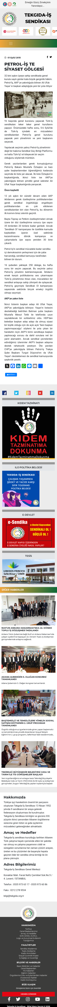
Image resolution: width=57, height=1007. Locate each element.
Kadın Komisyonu (28, 980)
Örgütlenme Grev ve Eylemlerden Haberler (28, 975)
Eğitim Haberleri (28, 973)
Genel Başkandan (28, 968)
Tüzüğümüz (28, 940)
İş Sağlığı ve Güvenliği (28, 958)
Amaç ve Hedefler (28, 933)
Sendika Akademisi (28, 949)
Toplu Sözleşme (28, 951)
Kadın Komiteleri (28, 953)
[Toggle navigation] (11, 43)
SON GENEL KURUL (28, 936)
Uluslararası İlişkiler (28, 978)
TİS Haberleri (28, 971)
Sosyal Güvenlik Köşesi (28, 956)
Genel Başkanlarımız (28, 931)
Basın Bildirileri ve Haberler (28, 966)
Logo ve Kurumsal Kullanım (28, 938)
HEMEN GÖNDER (28, 994)
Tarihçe (28, 929)
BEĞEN (11, 375)
